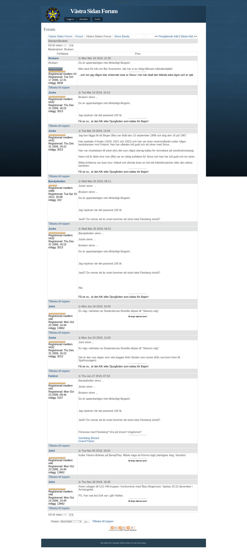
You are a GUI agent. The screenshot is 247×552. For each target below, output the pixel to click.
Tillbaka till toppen (59, 87)
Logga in (70, 19)
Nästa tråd (187, 36)
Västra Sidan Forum (93, 11)
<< (65, 46)
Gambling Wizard (88, 438)
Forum (97, 19)
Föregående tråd (168, 36)
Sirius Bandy (121, 36)
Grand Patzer (86, 441)
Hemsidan (84, 19)
